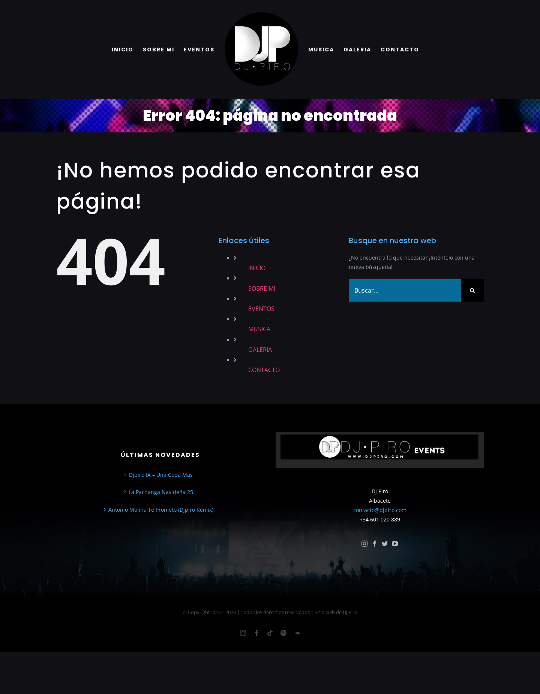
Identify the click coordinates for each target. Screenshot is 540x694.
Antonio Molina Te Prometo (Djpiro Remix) (160, 509)
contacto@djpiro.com (379, 510)
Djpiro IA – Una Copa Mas (161, 474)
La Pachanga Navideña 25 (161, 492)
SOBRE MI (261, 288)
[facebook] (375, 544)
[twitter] (385, 544)
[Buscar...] (405, 290)
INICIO (257, 268)
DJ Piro (350, 612)
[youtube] (395, 544)
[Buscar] (472, 290)
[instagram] (365, 544)
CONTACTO (264, 370)
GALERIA (260, 349)
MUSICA (259, 329)
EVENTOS (261, 309)
